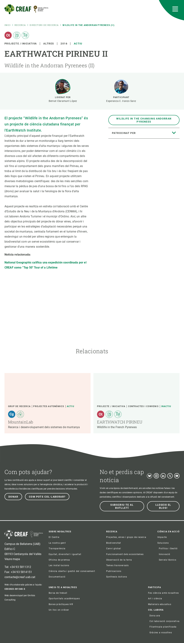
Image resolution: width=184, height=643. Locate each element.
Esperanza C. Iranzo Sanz (121, 101)
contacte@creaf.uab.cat (19, 577)
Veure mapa (12, 559)
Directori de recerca (44, 25)
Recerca (20, 25)
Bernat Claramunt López (63, 101)
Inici (7, 25)
